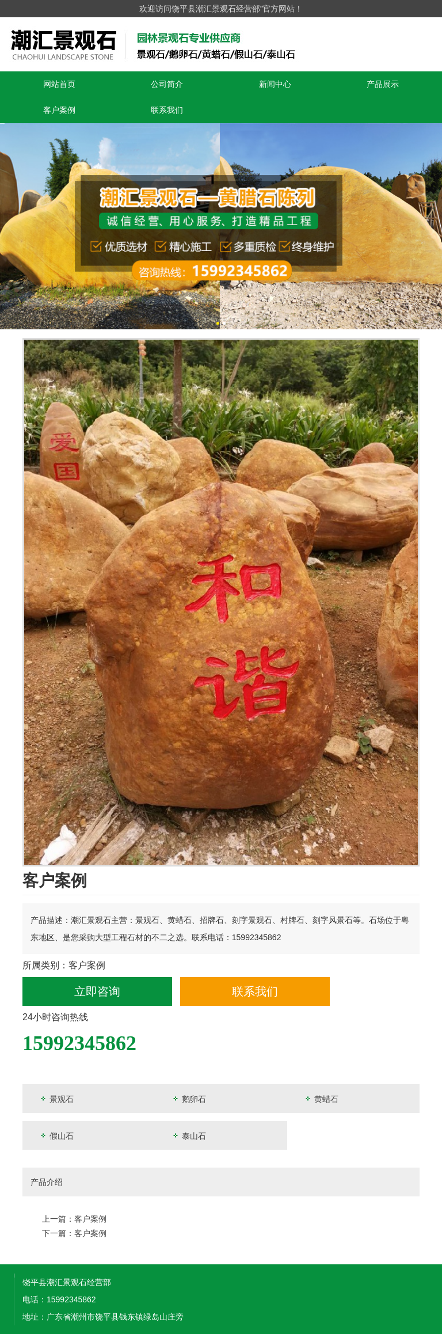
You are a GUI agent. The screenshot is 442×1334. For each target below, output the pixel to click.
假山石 (56, 1136)
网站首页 (59, 84)
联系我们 (167, 110)
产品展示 (383, 84)
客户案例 (59, 110)
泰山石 (189, 1136)
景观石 (56, 1099)
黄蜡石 (321, 1099)
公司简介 (167, 84)
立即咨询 (97, 991)
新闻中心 (275, 84)
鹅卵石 (189, 1099)
